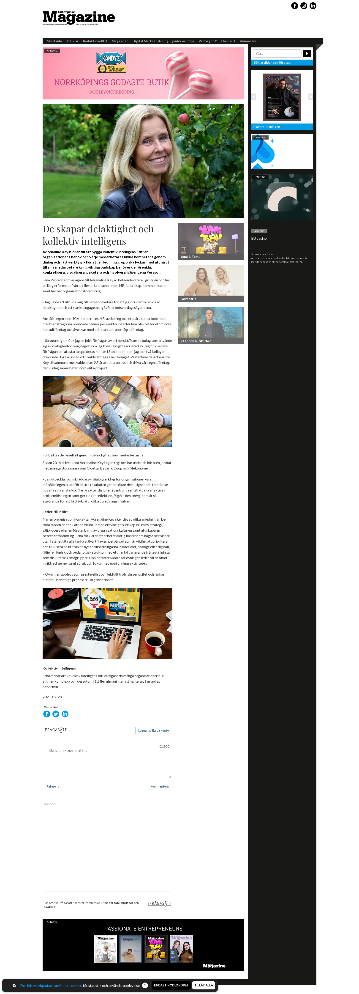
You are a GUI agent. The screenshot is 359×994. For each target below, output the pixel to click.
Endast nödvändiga (171, 985)
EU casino (259, 238)
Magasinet (120, 41)
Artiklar (72, 41)
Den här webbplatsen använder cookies (51, 985)
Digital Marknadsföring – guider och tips (163, 41)
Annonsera (248, 41)
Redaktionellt (95, 41)
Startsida (54, 41)
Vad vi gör (208, 41)
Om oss (228, 41)
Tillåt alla (203, 985)
